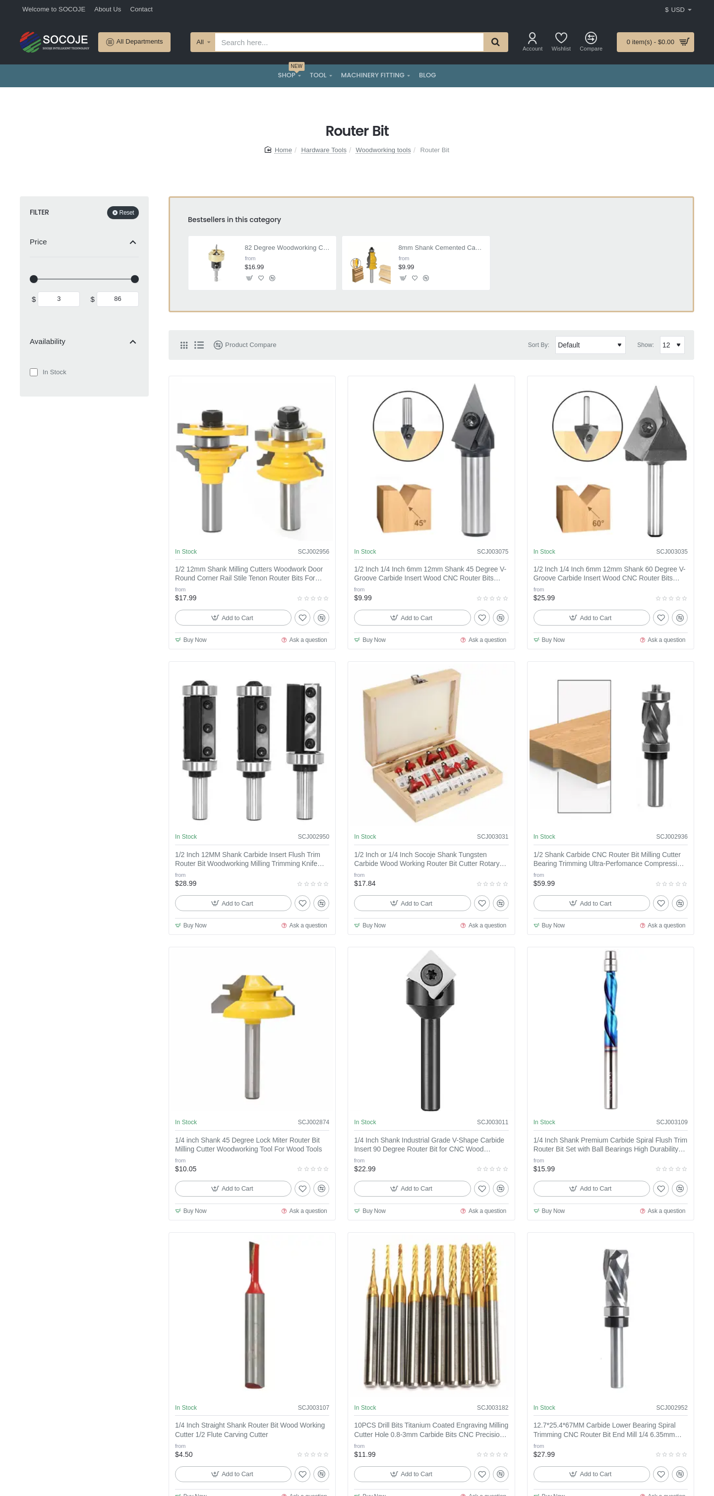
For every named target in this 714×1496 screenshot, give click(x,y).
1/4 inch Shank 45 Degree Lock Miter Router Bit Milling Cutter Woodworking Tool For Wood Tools (248, 1144)
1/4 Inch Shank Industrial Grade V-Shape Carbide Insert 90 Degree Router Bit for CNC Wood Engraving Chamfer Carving (429, 1145)
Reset (126, 212)
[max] (118, 299)
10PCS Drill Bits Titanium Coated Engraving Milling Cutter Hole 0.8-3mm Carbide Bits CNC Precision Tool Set (431, 1430)
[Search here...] (495, 42)
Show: (645, 345)
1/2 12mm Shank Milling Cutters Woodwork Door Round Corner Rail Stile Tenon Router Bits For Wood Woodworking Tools (249, 574)
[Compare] (591, 42)
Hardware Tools (324, 150)
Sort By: (538, 345)
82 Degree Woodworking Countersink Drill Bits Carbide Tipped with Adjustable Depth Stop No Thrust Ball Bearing (288, 247)
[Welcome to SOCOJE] (54, 9)
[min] (59, 299)
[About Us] (107, 9)
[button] (249, 278)
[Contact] (141, 9)
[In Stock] (34, 372)
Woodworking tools (383, 150)
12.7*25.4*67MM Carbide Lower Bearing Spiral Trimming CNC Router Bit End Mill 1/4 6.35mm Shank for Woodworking (605, 1430)
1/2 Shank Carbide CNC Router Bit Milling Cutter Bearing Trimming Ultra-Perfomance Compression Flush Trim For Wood (609, 859)
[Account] (532, 42)
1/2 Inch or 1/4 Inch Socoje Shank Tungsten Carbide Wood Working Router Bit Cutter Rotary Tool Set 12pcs (426, 859)
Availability (47, 341)
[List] (198, 345)
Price (38, 241)
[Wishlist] (561, 42)
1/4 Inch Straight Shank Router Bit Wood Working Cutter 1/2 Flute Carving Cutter (250, 1429)
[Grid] (184, 345)
